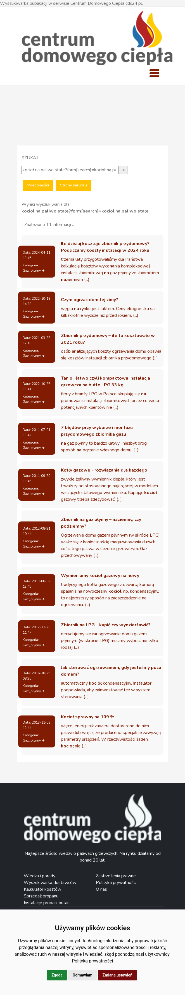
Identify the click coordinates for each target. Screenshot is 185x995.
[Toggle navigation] (154, 73)
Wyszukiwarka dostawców (50, 882)
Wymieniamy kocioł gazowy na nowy (100, 575)
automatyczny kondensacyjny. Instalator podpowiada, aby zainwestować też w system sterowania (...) (106, 690)
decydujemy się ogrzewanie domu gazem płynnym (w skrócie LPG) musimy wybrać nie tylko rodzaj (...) (109, 640)
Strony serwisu (73, 185)
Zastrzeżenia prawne (116, 876)
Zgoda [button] (57, 975)
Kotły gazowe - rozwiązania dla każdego (104, 470)
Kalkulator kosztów (42, 889)
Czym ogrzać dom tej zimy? (89, 300)
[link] (92, 961)
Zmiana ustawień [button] (117, 975)
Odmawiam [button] (82, 975)
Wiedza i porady (39, 876)
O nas (101, 889)
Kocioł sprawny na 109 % (88, 717)
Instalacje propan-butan (47, 903)
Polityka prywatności (92, 961)
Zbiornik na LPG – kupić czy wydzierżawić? (106, 625)
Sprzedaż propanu (41, 896)
